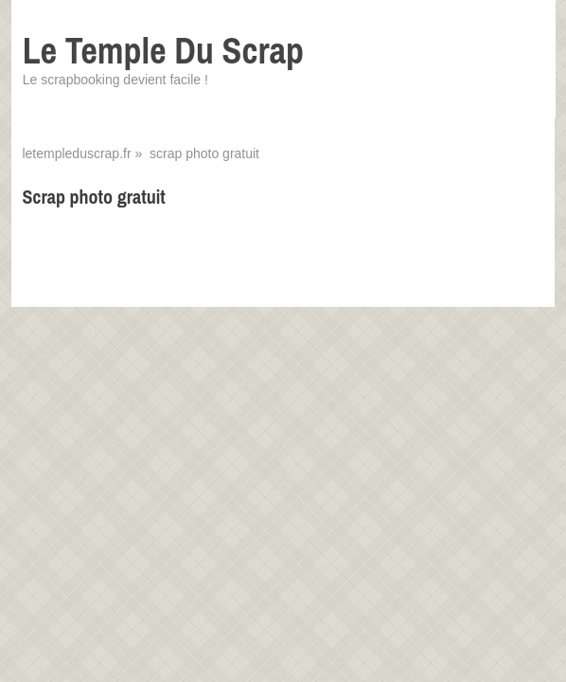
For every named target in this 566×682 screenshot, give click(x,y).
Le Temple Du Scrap (163, 51)
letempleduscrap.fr (76, 153)
